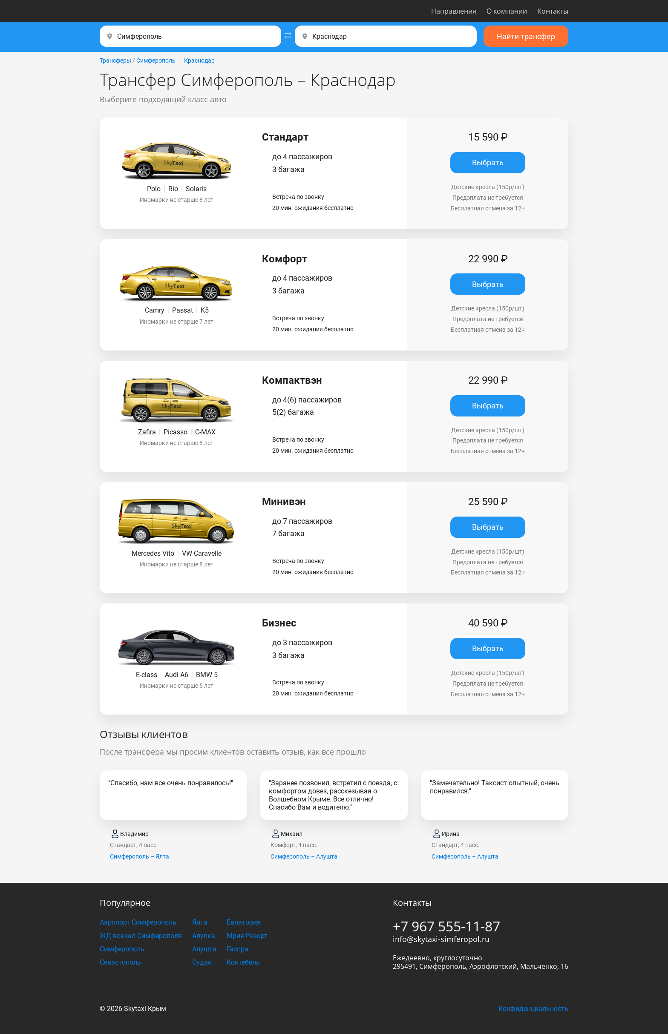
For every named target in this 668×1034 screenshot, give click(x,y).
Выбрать (488, 162)
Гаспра (237, 949)
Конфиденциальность (533, 1009)
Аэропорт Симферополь (138, 922)
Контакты (552, 11)
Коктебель (243, 962)
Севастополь (120, 962)
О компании (507, 11)
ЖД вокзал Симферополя (141, 936)
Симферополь (156, 60)
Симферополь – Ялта (139, 856)
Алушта (204, 949)
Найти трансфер (526, 36)
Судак (202, 962)
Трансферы (115, 60)
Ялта (199, 922)
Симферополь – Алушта (304, 856)
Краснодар (199, 60)
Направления (453, 11)
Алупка (203, 936)
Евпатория (244, 922)
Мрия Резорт (247, 936)
